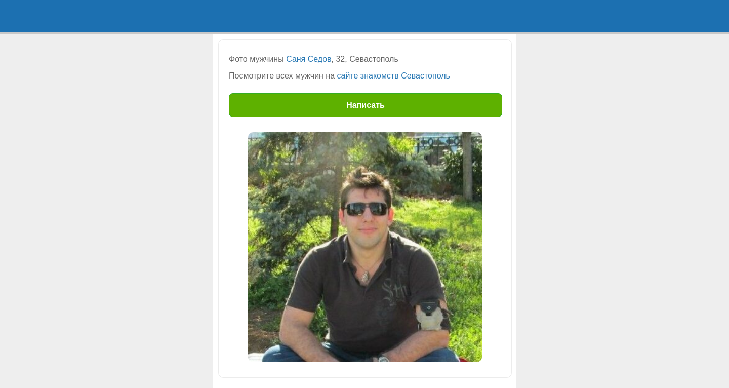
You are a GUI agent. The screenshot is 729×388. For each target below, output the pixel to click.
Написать (365, 105)
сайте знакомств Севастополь (393, 75)
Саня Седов (308, 59)
